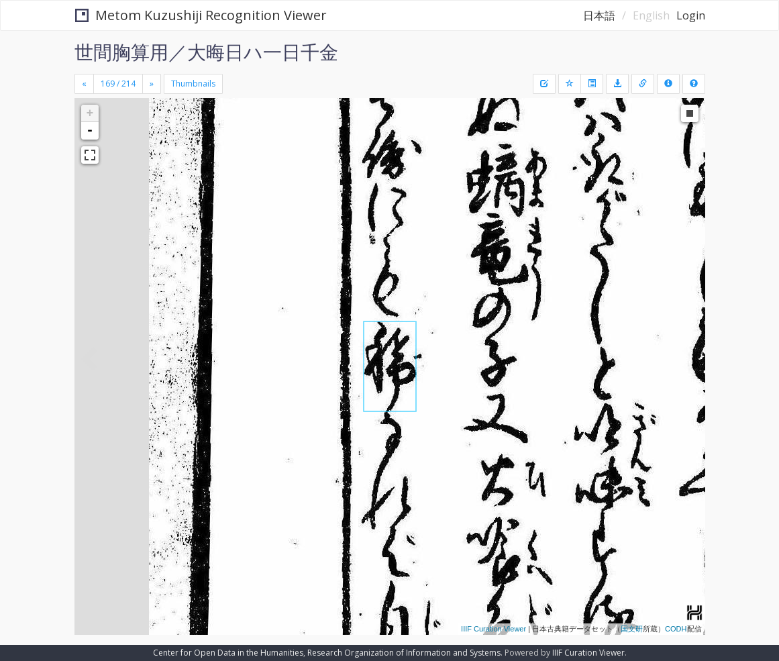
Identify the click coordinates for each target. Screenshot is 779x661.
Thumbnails (193, 83)
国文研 (632, 629)
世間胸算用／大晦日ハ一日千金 (206, 51)
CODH (675, 629)
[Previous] (84, 84)
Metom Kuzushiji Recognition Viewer (201, 15)
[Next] (151, 84)
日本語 (599, 15)
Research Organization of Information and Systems (404, 652)
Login (690, 15)
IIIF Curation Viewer (493, 629)
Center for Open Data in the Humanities (228, 652)
